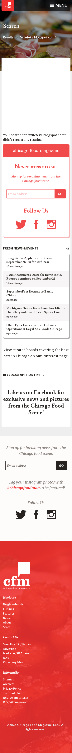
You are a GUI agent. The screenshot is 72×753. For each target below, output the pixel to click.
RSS (5, 697)
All (67, 248)
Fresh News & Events (21, 248)
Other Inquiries (13, 662)
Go (60, 194)
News (6, 618)
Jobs (6, 658)
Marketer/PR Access (16, 653)
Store (6, 627)
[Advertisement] (36, 93)
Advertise (9, 649)
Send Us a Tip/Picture (17, 644)
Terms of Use (12, 693)
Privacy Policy (12, 688)
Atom (14, 697)
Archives (8, 684)
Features (8, 613)
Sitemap (8, 679)
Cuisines (8, 609)
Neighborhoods (13, 604)
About (7, 622)
